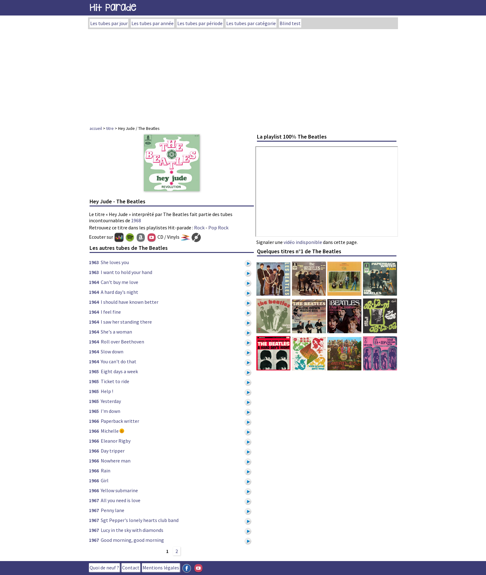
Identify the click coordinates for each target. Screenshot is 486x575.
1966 (94, 421)
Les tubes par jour (109, 23)
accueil (96, 128)
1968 (136, 220)
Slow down (112, 351)
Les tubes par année (152, 23)
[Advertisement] (243, 75)
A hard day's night (119, 292)
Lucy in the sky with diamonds (132, 530)
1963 (94, 262)
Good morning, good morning (132, 540)
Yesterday (111, 401)
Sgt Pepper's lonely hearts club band (140, 520)
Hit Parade (113, 7)
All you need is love (120, 500)
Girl (104, 480)
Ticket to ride (115, 381)
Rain (105, 470)
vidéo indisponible (303, 242)
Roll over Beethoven (122, 341)
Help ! (107, 391)
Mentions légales (161, 567)
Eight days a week (119, 371)
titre (110, 128)
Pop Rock (218, 227)
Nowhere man (115, 461)
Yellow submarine (119, 490)
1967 (94, 500)
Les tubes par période (200, 23)
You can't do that (118, 361)
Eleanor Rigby (115, 441)
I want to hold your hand (126, 272)
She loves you (115, 262)
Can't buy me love (119, 282)
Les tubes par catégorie (251, 23)
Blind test (290, 23)
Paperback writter (120, 421)
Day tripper (113, 451)
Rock (199, 227)
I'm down (110, 411)
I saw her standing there (126, 322)
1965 (94, 371)
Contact (130, 567)
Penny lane (112, 510)
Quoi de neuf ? (104, 567)
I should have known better (129, 302)
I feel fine (111, 312)
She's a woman (116, 332)
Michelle (110, 431)
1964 (94, 282)
